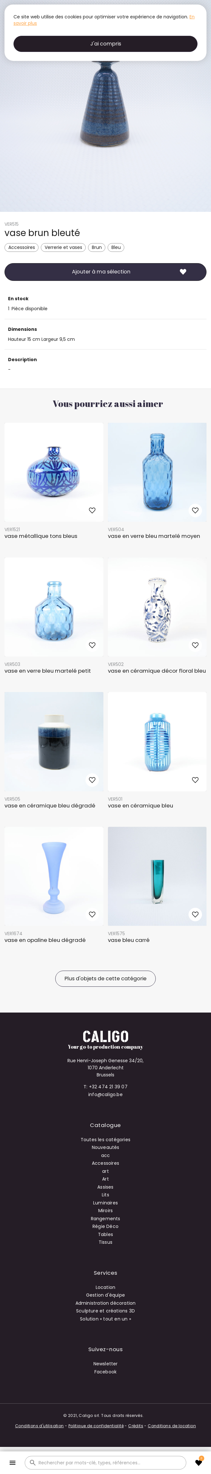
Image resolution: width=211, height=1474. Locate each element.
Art (105, 1179)
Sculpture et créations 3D (105, 1311)
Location (106, 1287)
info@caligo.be (105, 1094)
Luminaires (105, 1203)
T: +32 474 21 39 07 (105, 1086)
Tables (105, 1234)
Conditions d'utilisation (39, 1426)
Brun (97, 247)
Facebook (105, 1372)
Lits (105, 1195)
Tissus (105, 1242)
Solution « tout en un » (105, 1319)
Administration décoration (105, 1303)
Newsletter (105, 1363)
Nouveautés (105, 1147)
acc (105, 1155)
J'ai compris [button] (105, 43)
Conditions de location (172, 1426)
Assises (105, 1187)
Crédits (135, 1426)
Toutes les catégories (105, 1139)
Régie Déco (105, 1226)
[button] (12, 1463)
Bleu (116, 247)
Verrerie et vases (63, 247)
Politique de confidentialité (96, 1426)
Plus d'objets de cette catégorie (105, 978)
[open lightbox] (105, 106)
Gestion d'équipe (105, 1295)
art (105, 1171)
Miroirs (105, 1210)
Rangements (105, 1218)
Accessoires (21, 247)
